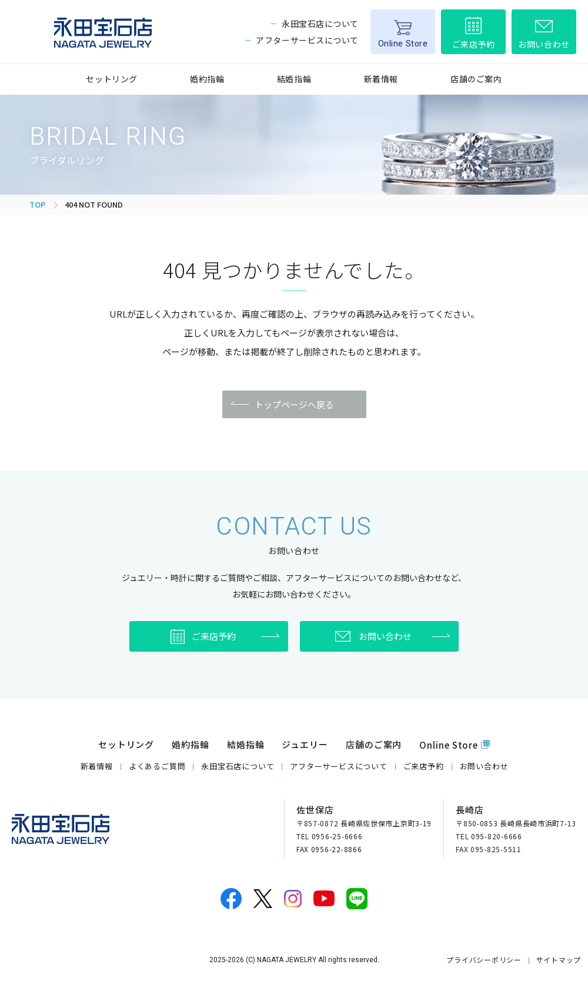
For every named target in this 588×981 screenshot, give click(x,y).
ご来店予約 (473, 44)
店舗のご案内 (476, 79)
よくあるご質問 (157, 766)
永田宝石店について (320, 23)
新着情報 (381, 79)
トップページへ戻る (294, 404)
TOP (37, 204)
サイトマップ (558, 960)
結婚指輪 (294, 79)
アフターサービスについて (307, 40)
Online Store (403, 44)
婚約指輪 (207, 79)
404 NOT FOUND (94, 204)
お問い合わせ (543, 44)
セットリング (111, 79)
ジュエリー (305, 744)
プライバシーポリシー (483, 960)
